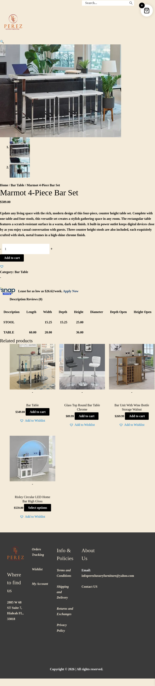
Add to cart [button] (37, 412)
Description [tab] (18, 299)
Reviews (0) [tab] (34, 299)
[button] (2, 41)
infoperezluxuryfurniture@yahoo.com (108, 575)
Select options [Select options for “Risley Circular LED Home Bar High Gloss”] (37, 507)
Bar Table (17, 185)
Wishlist (37, 569)
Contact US (89, 586)
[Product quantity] (26, 249)
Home (4, 185)
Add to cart (12, 258)
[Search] (131, 3)
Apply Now (71, 291)
